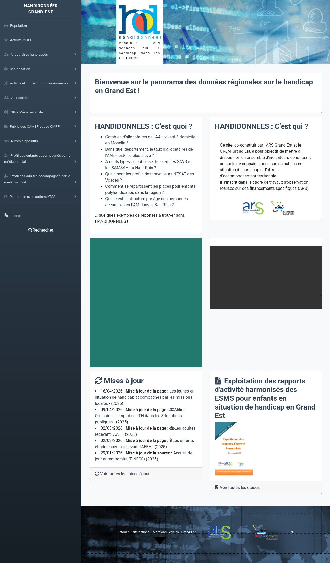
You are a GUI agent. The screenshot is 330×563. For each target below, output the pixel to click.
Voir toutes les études (237, 487)
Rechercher (40, 230)
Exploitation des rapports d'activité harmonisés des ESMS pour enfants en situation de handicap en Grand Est (265, 398)
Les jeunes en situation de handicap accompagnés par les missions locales (144, 397)
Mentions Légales (166, 532)
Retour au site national (133, 532)
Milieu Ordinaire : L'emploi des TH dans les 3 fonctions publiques (140, 415)
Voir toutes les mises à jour (122, 473)
